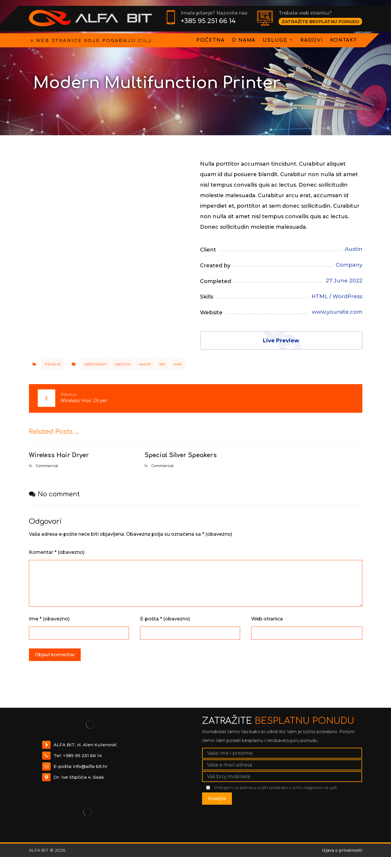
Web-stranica (267, 619)
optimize (123, 364)
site (162, 364)
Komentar (57, 552)
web (177, 364)
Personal (53, 364)
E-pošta (165, 619)
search (145, 364)
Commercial (47, 466)
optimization (95, 364)
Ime (49, 619)
